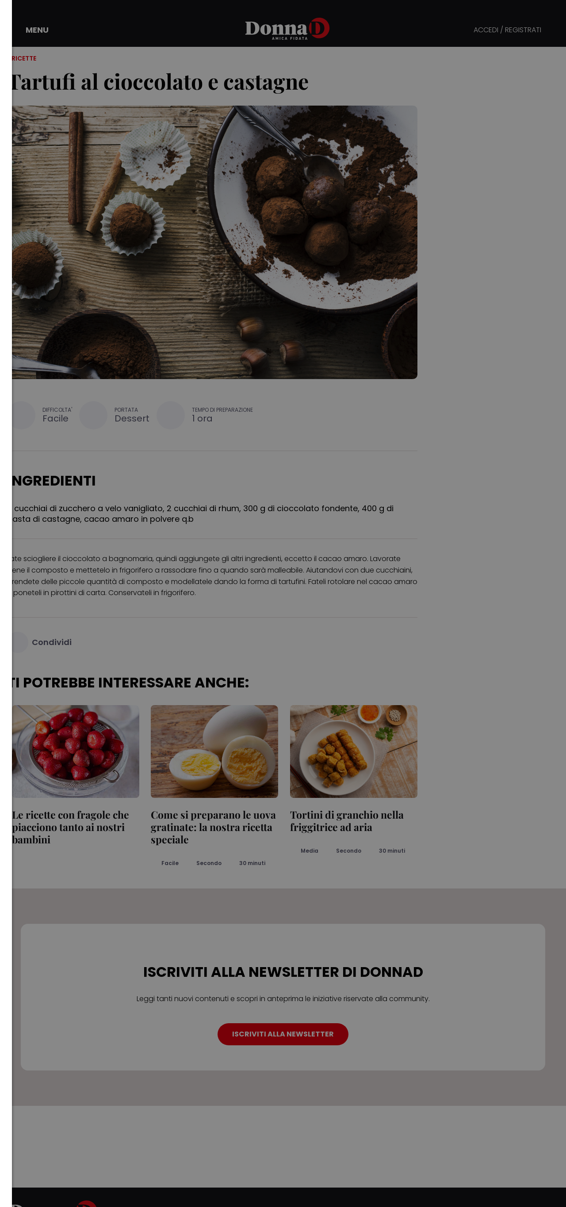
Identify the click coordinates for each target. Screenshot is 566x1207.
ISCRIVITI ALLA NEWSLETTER (283, 1034)
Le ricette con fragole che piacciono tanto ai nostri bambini (65, 827)
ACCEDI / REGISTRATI (507, 30)
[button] (31, 30)
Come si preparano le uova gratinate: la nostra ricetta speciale (209, 827)
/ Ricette (21, 58)
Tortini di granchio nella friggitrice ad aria (342, 821)
